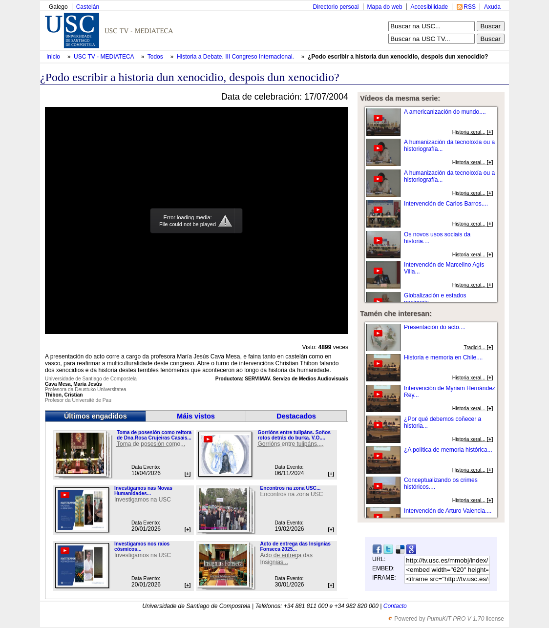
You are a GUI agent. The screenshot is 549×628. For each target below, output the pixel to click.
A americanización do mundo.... (445, 111)
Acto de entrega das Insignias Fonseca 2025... (295, 546)
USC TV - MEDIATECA (104, 56)
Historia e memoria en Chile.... (443, 357)
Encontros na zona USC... (290, 488)
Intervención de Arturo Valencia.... (447, 510)
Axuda (492, 6)
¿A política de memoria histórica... (448, 449)
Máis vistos (196, 416)
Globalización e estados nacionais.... (435, 299)
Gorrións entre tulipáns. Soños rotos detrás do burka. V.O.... (293, 435)
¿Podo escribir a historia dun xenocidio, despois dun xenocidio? (398, 56)
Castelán (87, 6)
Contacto (395, 606)
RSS (470, 6)
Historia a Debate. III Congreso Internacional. (236, 56)
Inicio (54, 56)
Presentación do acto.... (434, 327)
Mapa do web (384, 6)
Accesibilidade (429, 6)
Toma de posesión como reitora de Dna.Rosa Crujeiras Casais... (154, 435)
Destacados (296, 416)
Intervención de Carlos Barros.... (446, 203)
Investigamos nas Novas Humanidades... (143, 490)
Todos (156, 56)
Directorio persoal (336, 6)
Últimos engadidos (95, 416)
